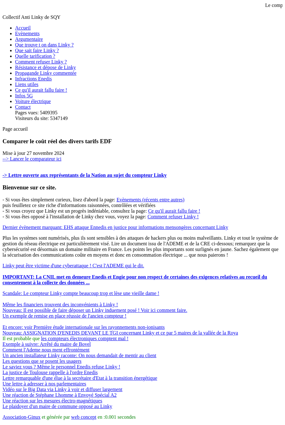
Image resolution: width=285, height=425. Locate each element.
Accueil (23, 27)
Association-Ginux (21, 417)
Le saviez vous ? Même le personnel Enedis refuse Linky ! (61, 366)
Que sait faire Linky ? (37, 50)
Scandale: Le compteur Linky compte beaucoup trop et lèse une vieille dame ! (81, 293)
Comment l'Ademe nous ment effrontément (46, 349)
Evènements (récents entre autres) (150, 199)
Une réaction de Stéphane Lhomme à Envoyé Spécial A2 (59, 395)
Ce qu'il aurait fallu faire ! (41, 90)
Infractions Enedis (33, 78)
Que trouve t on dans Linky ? (44, 44)
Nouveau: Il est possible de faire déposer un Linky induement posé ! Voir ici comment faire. (95, 310)
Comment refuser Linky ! (173, 216)
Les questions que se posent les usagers (42, 361)
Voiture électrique (33, 101)
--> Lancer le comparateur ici (32, 158)
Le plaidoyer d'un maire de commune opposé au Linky (57, 406)
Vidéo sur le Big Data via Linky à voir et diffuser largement (62, 389)
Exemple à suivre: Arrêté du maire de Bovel (47, 344)
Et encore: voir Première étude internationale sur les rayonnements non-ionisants (84, 327)
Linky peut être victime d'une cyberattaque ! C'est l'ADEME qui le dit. (73, 265)
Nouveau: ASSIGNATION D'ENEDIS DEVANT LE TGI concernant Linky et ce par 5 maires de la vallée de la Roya (120, 332)
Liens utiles (26, 84)
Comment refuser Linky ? (41, 61)
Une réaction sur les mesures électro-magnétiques (52, 400)
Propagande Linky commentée (46, 73)
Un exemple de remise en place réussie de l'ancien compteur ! (64, 316)
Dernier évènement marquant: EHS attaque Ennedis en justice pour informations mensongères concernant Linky (115, 227)
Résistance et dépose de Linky (45, 67)
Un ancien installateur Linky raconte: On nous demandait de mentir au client (79, 355)
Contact (23, 107)
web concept (83, 417)
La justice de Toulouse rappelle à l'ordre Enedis (50, 372)
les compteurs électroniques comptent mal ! (85, 338)
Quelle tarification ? (35, 56)
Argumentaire (29, 39)
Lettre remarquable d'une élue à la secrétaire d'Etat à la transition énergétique (80, 378)
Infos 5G (24, 95)
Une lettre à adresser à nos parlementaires (44, 383)
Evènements (27, 33)
